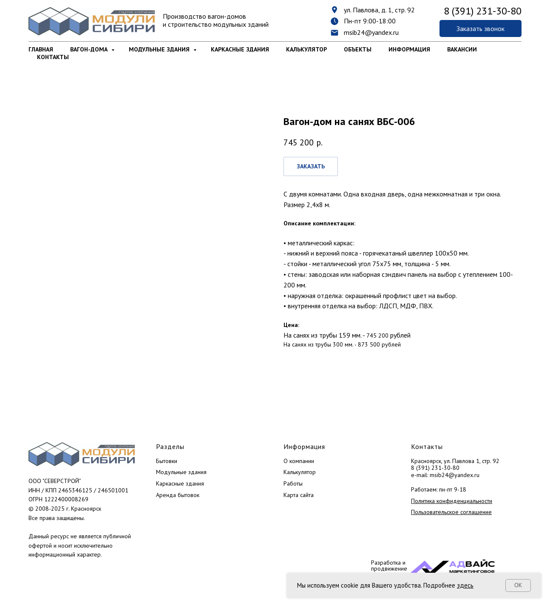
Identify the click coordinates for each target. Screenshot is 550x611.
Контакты (53, 57)
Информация (409, 49)
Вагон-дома (89, 49)
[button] (480, 28)
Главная (40, 49)
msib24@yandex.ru (371, 32)
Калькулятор (306, 49)
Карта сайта (299, 495)
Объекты (357, 49)
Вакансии (462, 49)
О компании (299, 461)
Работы (293, 483)
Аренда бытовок (177, 495)
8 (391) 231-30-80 (435, 468)
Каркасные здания (240, 49)
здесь (465, 585)
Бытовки (166, 461)
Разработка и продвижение (389, 565)
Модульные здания (160, 49)
